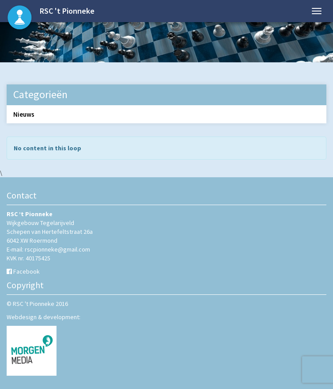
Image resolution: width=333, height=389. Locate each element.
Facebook (26, 271)
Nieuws (23, 114)
